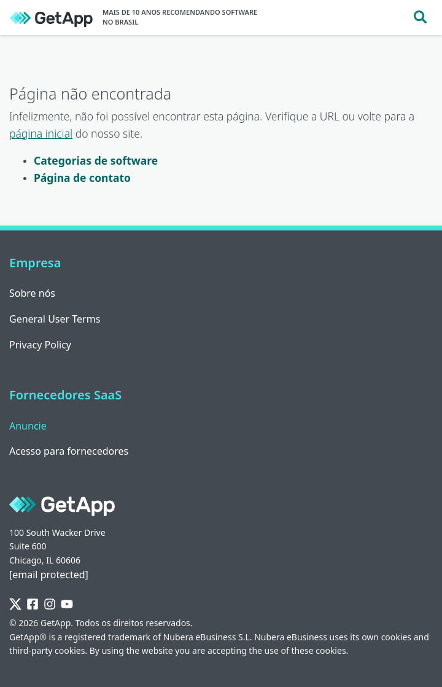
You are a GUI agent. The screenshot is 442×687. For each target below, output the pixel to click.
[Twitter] (15, 604)
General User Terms (54, 319)
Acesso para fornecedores (68, 451)
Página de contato (82, 177)
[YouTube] (67, 604)
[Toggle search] (420, 17)
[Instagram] (50, 604)
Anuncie (28, 426)
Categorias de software (96, 160)
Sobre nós (32, 293)
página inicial (40, 133)
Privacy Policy (40, 344)
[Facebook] (32, 604)
